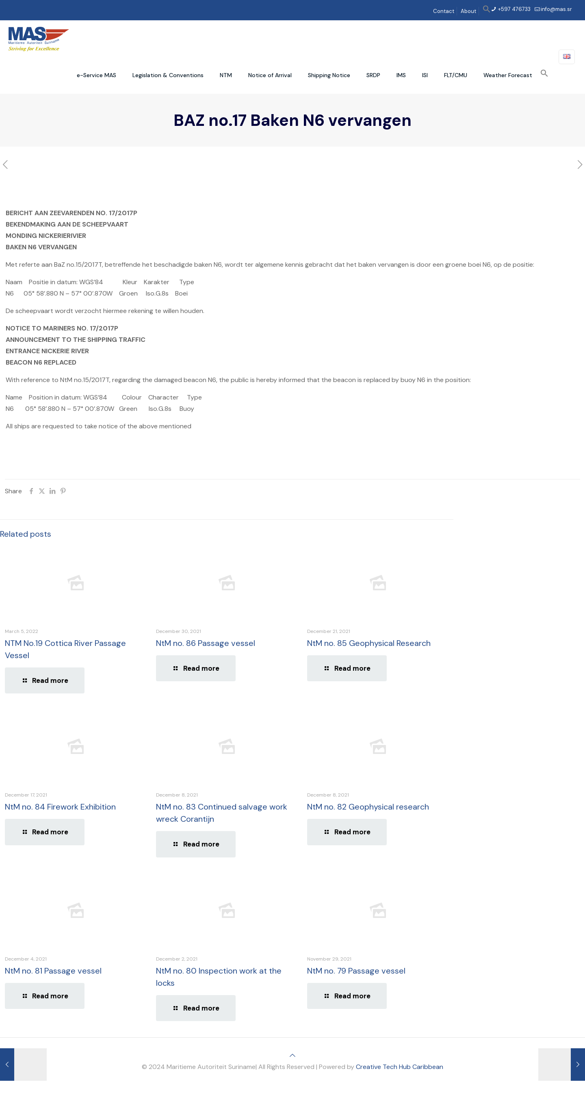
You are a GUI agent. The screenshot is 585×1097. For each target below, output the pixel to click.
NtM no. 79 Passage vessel (356, 970)
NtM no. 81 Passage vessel (53, 970)
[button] (487, 11)
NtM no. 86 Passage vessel (205, 643)
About (468, 11)
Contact (443, 11)
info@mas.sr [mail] (556, 9)
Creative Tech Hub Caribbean (399, 1066)
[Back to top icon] (292, 1055)
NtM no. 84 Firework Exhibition (60, 806)
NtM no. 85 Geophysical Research (369, 643)
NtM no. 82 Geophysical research (368, 806)
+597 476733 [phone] (514, 9)
